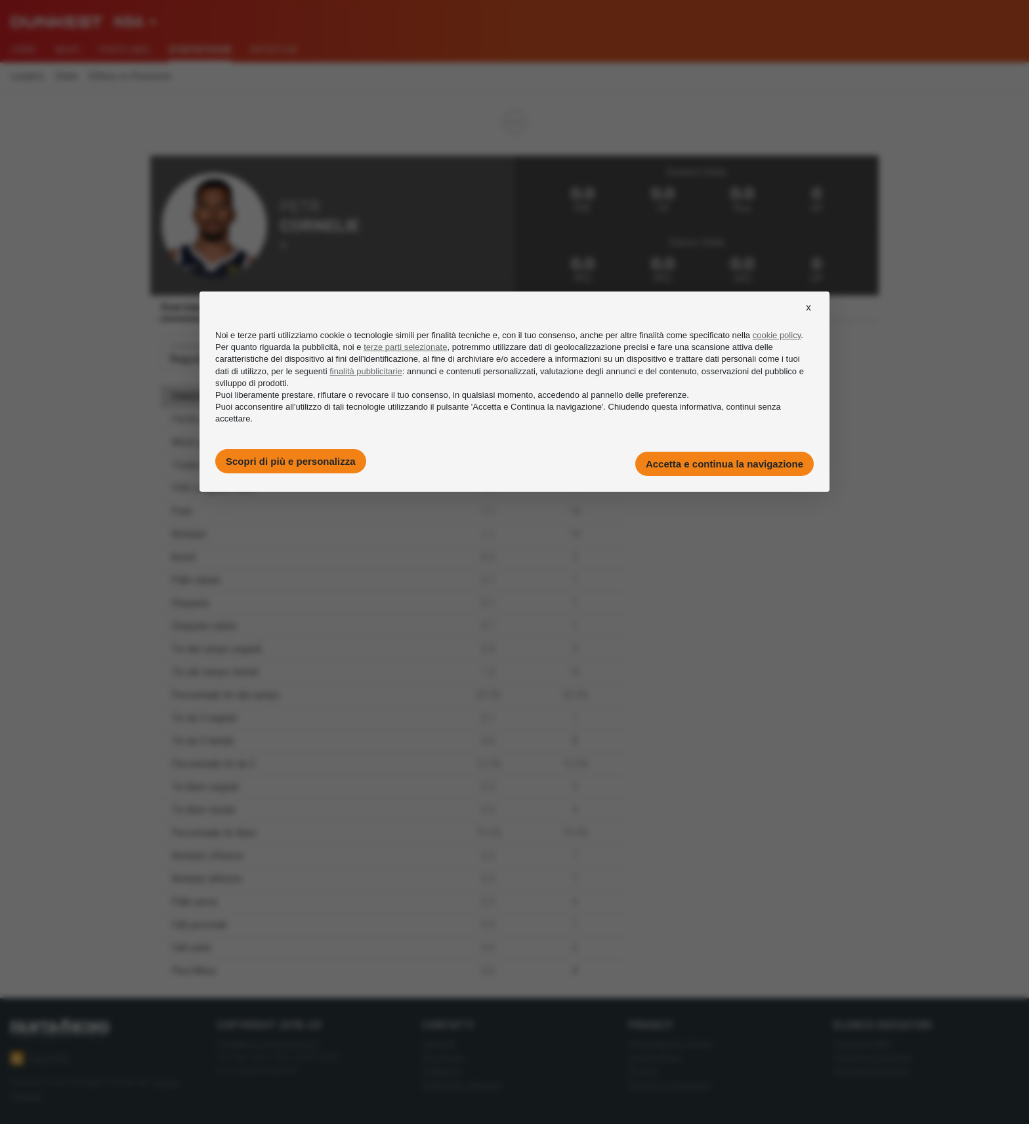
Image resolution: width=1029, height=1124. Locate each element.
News (67, 50)
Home (23, 50)
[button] (808, 319)
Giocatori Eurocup (871, 1071)
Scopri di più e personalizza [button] (291, 461)
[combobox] (135, 22)
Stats (66, 76)
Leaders (27, 76)
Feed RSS (40, 1058)
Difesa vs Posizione (130, 76)
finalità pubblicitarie (365, 371)
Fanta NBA (124, 50)
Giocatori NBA (862, 1043)
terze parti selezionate (405, 347)
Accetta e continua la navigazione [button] (724, 463)
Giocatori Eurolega (872, 1057)
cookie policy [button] (777, 335)
